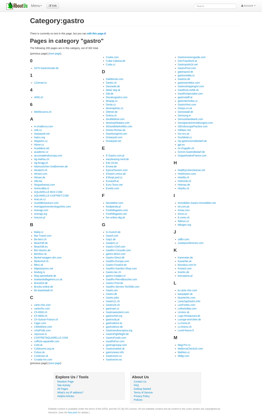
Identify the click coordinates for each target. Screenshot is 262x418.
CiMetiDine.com (43, 326)
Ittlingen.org (184, 224)
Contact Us (140, 381)
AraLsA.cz (40, 199)
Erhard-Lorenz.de (116, 173)
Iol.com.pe (184, 206)
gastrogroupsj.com (116, 345)
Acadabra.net (41, 148)
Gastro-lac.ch (113, 272)
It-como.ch (184, 217)
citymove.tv (40, 334)
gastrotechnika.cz (188, 100)
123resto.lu (40, 82)
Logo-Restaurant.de (189, 315)
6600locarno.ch (42, 111)
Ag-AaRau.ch (41, 159)
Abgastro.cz (40, 141)
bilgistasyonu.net (43, 268)
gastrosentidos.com (189, 82)
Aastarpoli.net (42, 133)
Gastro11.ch (113, 301)
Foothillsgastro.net (116, 213)
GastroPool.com (187, 68)
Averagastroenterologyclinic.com (52, 206)
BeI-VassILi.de (42, 250)
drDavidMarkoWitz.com (119, 126)
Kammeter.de (185, 257)
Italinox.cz (183, 221)
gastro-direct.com (116, 253)
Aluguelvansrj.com (44, 184)
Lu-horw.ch (184, 323)
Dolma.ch (111, 115)
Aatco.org (39, 137)
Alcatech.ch (40, 170)
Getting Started (142, 388)
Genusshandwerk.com (190, 119)
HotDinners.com (187, 173)
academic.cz (41, 151)
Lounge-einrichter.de (189, 319)
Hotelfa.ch (183, 177)
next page (55, 53)
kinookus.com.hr (187, 264)
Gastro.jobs (112, 297)
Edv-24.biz (112, 162)
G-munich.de (113, 232)
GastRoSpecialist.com (190, 93)
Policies (138, 399)
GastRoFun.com (115, 341)
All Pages (62, 388)
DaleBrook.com (114, 79)
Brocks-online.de (43, 286)
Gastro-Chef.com (115, 246)
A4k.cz (38, 130)
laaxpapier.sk (185, 294)
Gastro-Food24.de (116, 264)
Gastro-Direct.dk (115, 257)
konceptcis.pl (185, 275)
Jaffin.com (183, 239)
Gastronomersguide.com (192, 57)
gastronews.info (115, 352)
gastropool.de (185, 71)
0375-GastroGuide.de (46, 68)
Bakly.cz (38, 232)
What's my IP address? (70, 392)
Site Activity (63, 385)
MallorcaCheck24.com (190, 348)
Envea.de (111, 166)
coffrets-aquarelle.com (46, 341)
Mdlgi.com (183, 355)
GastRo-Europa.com (117, 261)
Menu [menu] (36, 6)
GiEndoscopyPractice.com (193, 126)
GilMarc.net (184, 130)
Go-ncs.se (183, 133)
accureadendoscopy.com (48, 155)
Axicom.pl (39, 217)
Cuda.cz (110, 64)
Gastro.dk (111, 294)
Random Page (65, 381)
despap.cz (112, 100)
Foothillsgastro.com (117, 210)
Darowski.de (113, 86)
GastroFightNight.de (117, 334)
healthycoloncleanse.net (191, 170)
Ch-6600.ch (40, 315)
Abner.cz (39, 144)
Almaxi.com (40, 173)
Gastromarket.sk (115, 348)
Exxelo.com (112, 188)
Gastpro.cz (112, 243)
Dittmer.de (112, 111)
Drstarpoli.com (114, 137)
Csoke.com (112, 57)
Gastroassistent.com (117, 312)
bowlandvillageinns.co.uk (48, 279)
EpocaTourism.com (117, 170)
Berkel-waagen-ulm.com (47, 257)
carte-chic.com (42, 304)
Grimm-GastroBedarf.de (191, 151)
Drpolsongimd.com (116, 133)
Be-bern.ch (40, 239)
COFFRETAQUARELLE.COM (51, 337)
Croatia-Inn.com (43, 359)
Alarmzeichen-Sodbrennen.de (51, 166)
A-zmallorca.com (43, 126)
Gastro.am (112, 290)
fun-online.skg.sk (115, 217)
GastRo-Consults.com (118, 250)
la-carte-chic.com (187, 290)
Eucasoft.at (112, 181)
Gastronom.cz (114, 355)
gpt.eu (181, 144)
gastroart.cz (112, 308)
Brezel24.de (41, 283)
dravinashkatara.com (118, 122)
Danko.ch (111, 82)
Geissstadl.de (185, 111)
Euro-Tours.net (114, 184)
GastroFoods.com (116, 337)
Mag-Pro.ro (184, 345)
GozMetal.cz (185, 137)
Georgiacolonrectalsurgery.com (195, 122)
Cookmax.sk (41, 355)
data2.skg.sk (113, 90)
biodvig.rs (39, 272)
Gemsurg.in (184, 115)
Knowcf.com (185, 268)
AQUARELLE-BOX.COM (48, 192)
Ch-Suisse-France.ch (46, 319)
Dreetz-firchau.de (115, 130)
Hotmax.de (184, 184)
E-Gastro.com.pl (115, 155)
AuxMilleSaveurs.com (46, 202)
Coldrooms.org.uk (44, 348)
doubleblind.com (115, 119)
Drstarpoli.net (113, 141)
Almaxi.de (39, 177)
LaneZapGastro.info (189, 301)
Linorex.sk (183, 312)
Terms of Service (143, 392)
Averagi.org (40, 213)
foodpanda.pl (113, 206)
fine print (72, 412)
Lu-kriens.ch (185, 326)
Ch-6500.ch (40, 312)
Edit (53, 5)
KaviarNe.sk (184, 261)
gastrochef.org (114, 315)
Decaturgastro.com (116, 97)
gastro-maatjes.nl (115, 275)
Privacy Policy (142, 396)
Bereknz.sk (40, 253)
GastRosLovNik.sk (188, 90)
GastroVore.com (187, 104)
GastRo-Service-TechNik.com (122, 286)
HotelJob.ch (184, 181)
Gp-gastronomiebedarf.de (192, 141)
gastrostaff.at (185, 97)
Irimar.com (184, 210)
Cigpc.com (40, 323)
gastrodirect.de (114, 326)
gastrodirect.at (114, 323)
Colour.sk (39, 352)
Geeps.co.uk (185, 108)
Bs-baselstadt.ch (43, 290)
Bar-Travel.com (42, 235)
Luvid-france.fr (186, 330)
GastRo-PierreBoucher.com (121, 279)
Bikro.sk (38, 264)
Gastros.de (184, 79)
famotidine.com (114, 202)
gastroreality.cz (186, 75)
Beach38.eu (41, 246)
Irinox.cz (182, 213)
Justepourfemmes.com (191, 243)
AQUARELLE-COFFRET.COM (51, 195)
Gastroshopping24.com (191, 86)
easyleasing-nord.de (117, 159)
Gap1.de (111, 239)
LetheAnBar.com (187, 308)
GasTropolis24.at (187, 60)
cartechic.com (42, 308)
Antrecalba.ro (41, 188)
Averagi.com (41, 210)
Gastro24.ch (113, 304)
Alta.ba (38, 181)
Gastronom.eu (114, 359)
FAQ (136, 385)
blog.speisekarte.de (45, 275)
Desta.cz (111, 104)
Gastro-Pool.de (114, 283)
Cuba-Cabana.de (115, 60)
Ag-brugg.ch (41, 162)
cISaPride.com (42, 330)
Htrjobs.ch (183, 188)
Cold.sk (38, 345)
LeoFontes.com (186, 304)
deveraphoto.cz (114, 108)
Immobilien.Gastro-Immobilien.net (197, 202)
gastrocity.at (112, 319)
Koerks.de (183, 272)
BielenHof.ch (41, 261)
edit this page (95, 33)
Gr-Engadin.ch (186, 148)
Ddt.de (109, 93)
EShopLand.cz (114, 177)
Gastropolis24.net (188, 64)
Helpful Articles (65, 396)
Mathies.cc (184, 352)
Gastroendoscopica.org (119, 330)
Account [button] (248, 5)
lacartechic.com (186, 297)
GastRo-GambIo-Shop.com (121, 268)
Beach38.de (41, 243)
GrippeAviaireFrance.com (192, 155)
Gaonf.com (112, 235)
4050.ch (38, 97)
